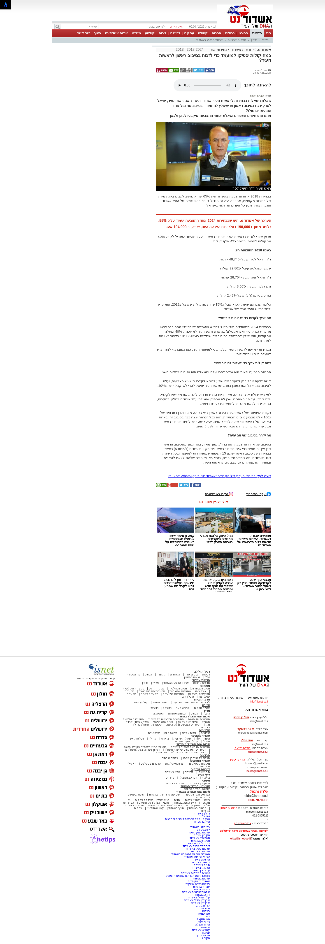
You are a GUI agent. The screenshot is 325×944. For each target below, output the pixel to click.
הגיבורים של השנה (199, 719)
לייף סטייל (204, 775)
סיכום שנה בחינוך (188, 722)
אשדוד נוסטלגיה (200, 761)
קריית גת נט (203, 905)
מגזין (207, 710)
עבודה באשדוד (201, 886)
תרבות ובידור (201, 699)
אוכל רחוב (188, 696)
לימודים (188, 772)
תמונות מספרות (176, 713)
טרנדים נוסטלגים (150, 763)
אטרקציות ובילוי (188, 777)
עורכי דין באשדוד (176, 783)
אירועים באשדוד (200, 859)
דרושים (175, 33)
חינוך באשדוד (176, 808)
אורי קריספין (237, 759)
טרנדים (170, 777)
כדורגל (154, 708)
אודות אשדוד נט (116, 33)
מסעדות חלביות (178, 688)
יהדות (177, 800)
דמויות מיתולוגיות (175, 763)
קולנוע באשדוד (139, 702)
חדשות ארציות (237, 40)
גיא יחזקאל (203, 919)
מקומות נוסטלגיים (199, 763)
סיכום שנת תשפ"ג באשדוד (193, 716)
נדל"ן (254, 40)
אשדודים (175, 674)
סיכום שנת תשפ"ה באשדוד (193, 791)
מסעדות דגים (156, 688)
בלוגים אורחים (170, 758)
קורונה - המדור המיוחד (195, 786)
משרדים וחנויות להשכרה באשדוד (190, 854)
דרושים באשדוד (201, 862)
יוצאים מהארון (192, 677)
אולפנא (205, 927)
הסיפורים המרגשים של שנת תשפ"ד (185, 749)
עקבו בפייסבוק (258, 494)
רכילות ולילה (202, 671)
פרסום (206, 911)
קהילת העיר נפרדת (186, 741)
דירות (162, 33)
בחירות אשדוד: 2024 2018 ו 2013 (201, 49)
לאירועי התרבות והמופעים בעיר (191, 702)
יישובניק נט (203, 829)
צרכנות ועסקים (200, 769)
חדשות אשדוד (241, 49)
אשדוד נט (263, 49)
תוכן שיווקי (204, 772)
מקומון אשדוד (202, 835)
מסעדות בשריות (200, 688)
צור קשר (83, 33)
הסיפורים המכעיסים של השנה (183, 724)
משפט (136, 33)
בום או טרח (191, 674)
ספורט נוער (183, 708)
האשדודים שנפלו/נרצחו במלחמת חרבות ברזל (179, 752)
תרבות (216, 33)
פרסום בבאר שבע (199, 851)
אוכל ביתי (200, 691)
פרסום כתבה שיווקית (197, 884)
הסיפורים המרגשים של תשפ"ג (165, 719)
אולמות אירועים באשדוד (196, 892)
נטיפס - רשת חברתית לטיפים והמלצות (187, 819)
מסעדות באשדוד (200, 840)
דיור (207, 916)
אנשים (148, 674)
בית (268, 33)
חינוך (97, 33)
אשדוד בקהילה (200, 736)
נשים (207, 800)
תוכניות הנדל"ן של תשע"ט (154, 802)
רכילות (229, 33)
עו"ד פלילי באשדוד (198, 897)
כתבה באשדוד (201, 889)
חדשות (257, 33)
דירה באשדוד (202, 894)
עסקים (189, 33)
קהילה (203, 33)
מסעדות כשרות (149, 694)
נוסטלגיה (158, 713)
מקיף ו (206, 938)
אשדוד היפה (202, 738)
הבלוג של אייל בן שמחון (196, 758)
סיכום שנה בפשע (163, 722)
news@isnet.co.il (257, 771)
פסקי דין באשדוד (200, 783)
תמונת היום (170, 733)
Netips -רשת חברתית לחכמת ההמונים (188, 875)
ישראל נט (204, 816)
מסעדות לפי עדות (173, 694)
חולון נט (205, 908)
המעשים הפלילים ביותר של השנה (168, 805)
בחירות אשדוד (257, 96)
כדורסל (167, 708)
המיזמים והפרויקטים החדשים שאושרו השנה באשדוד (179, 794)
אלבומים (204, 730)
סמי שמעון (204, 913)
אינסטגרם (154, 733)
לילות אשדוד (189, 733)
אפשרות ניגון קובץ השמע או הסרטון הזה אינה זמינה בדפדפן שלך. (207, 85)
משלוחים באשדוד (200, 838)
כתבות (206, 713)
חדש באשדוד (172, 772)
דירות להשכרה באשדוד (196, 846)
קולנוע (150, 33)
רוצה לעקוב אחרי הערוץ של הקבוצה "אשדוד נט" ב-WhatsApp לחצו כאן (219, 476)
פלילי (265, 40)
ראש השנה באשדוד (184, 802)
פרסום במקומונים (199, 832)
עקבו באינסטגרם (219, 494)
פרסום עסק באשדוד (198, 848)
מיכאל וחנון (203, 935)
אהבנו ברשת (192, 800)
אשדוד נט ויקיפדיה (198, 881)
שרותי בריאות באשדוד (197, 856)
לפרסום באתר (156, 26)
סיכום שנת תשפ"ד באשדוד (193, 744)
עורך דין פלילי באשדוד (196, 900)
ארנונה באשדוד (201, 867)
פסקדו (206, 932)
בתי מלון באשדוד (200, 827)
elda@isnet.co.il (258, 752)
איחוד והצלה (202, 924)
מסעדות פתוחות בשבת (152, 691)
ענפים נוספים (202, 708)
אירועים (205, 733)
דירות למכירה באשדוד (197, 843)
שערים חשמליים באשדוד (195, 873)
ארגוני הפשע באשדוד (209, 40)
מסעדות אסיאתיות (180, 691)
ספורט (243, 33)
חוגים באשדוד (160, 702)
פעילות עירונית (182, 738)
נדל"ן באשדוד (202, 813)
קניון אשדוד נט (155, 808)
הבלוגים (205, 755)
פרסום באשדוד (200, 878)
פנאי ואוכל (163, 800)
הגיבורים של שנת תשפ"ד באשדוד (190, 747)
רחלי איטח (203, 921)
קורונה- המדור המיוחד (197, 789)
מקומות (161, 674)
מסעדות (205, 685)
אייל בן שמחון (202, 821)
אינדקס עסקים (144, 800)
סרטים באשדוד (197, 808)
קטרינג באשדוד (201, 930)
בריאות (165, 738)
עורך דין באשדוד (200, 903)
